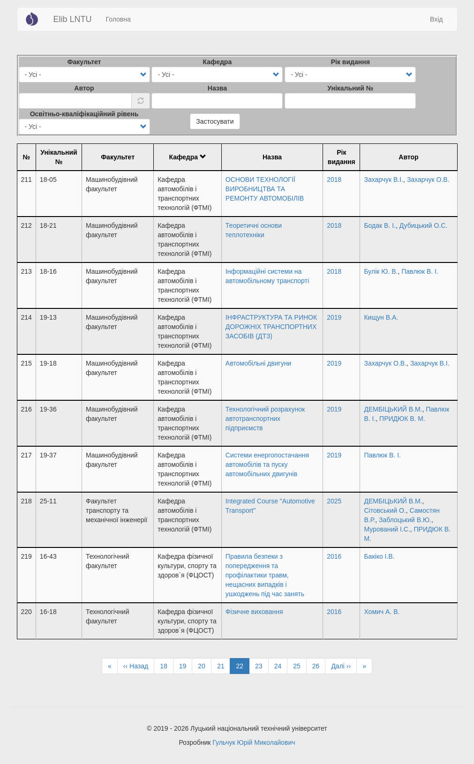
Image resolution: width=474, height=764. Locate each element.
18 (166, 665)
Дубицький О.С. (423, 225)
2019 (334, 317)
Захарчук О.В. (428, 179)
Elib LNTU (72, 19)
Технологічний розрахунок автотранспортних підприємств (265, 418)
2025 (334, 501)
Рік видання (350, 62)
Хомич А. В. (381, 611)
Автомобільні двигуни (258, 363)
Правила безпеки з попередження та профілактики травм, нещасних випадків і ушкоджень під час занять (265, 575)
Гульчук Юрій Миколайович (253, 742)
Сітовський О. (385, 510)
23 (262, 665)
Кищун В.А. (381, 317)
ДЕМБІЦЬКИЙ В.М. (393, 409)
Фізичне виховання (254, 611)
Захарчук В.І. (383, 179)
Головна (118, 19)
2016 (334, 556)
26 (319, 665)
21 (224, 665)
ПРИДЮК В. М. (402, 418)
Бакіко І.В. (379, 556)
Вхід (436, 19)
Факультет (84, 62)
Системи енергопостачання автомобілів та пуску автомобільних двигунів (267, 464)
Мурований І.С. (387, 529)
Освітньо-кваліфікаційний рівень (84, 114)
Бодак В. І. (380, 225)
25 (300, 665)
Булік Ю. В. (381, 271)
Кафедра (217, 62)
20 (204, 665)
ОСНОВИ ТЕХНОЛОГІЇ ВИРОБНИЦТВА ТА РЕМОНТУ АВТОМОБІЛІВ (265, 189)
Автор (84, 88)
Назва (217, 88)
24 (281, 665)
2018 (334, 179)
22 (242, 667)
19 (186, 665)
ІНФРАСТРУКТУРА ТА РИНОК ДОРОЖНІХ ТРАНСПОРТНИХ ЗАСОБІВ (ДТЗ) (271, 327)
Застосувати (214, 121)
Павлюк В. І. (419, 271)
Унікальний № (350, 88)
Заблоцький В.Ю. (405, 520)
